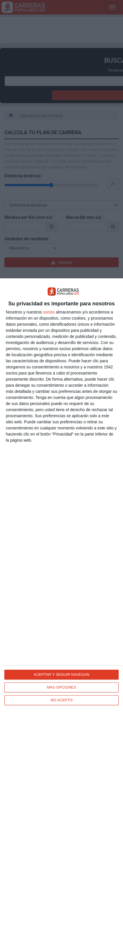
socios (49, 312)
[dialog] (61, 603)
